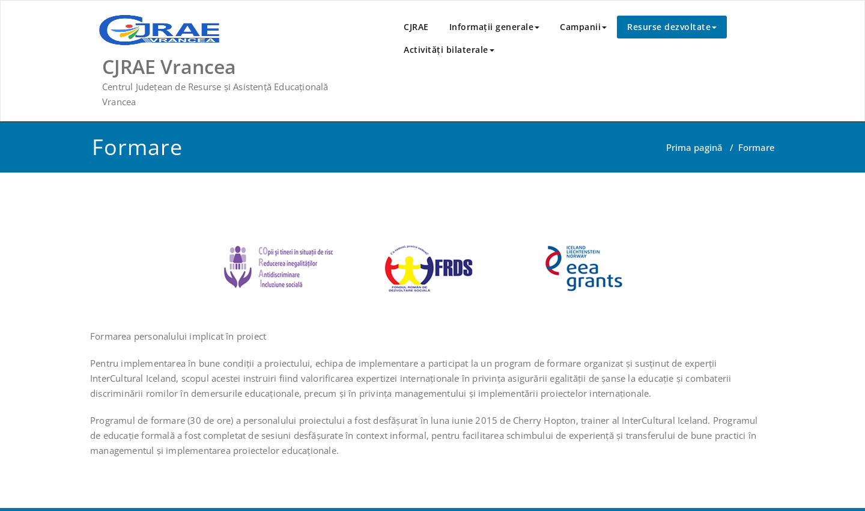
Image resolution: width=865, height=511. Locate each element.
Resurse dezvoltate (672, 26)
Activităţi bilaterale (449, 49)
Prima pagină (694, 147)
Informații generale (494, 26)
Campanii (583, 26)
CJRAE (416, 26)
